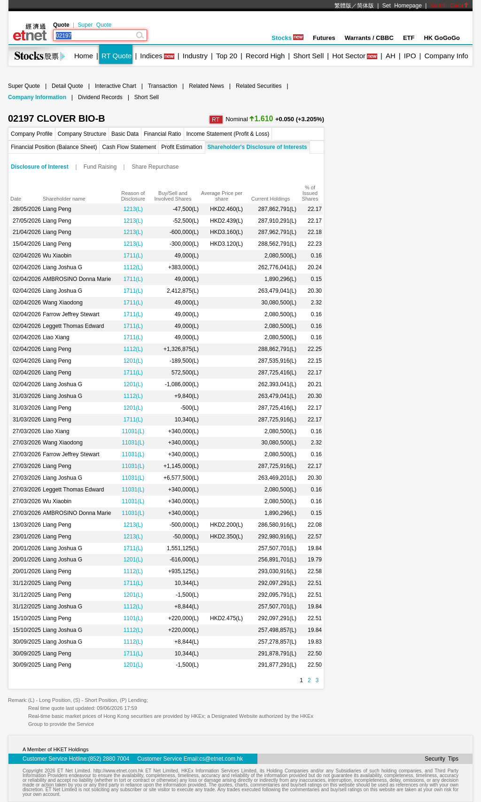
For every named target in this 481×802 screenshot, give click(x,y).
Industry (195, 56)
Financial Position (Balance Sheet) (54, 147)
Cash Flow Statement (129, 147)
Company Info (446, 56)
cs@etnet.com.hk (221, 758)
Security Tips (441, 758)
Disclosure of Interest (40, 167)
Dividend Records (100, 97)
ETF (409, 37)
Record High (265, 56)
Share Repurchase (155, 167)
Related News (206, 86)
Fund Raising (100, 167)
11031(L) (133, 431)
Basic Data (125, 134)
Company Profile (32, 134)
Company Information (37, 97)
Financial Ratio (162, 134)
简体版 (365, 5)
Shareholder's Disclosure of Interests (257, 147)
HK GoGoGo (442, 37)
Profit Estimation (181, 147)
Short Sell (308, 56)
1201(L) (133, 361)
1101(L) (133, 618)
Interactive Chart (115, 86)
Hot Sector (348, 56)
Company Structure (82, 134)
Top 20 (226, 56)
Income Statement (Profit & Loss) (228, 134)
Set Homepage (402, 5)
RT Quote (116, 56)
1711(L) (133, 255)
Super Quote (94, 25)
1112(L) (133, 267)
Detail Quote (67, 86)
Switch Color (449, 5)
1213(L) (133, 209)
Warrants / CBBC (369, 37)
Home (83, 56)
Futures (324, 37)
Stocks (287, 37)
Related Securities (258, 86)
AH (391, 56)
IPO (410, 56)
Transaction (162, 86)
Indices (151, 56)
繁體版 (342, 5)
